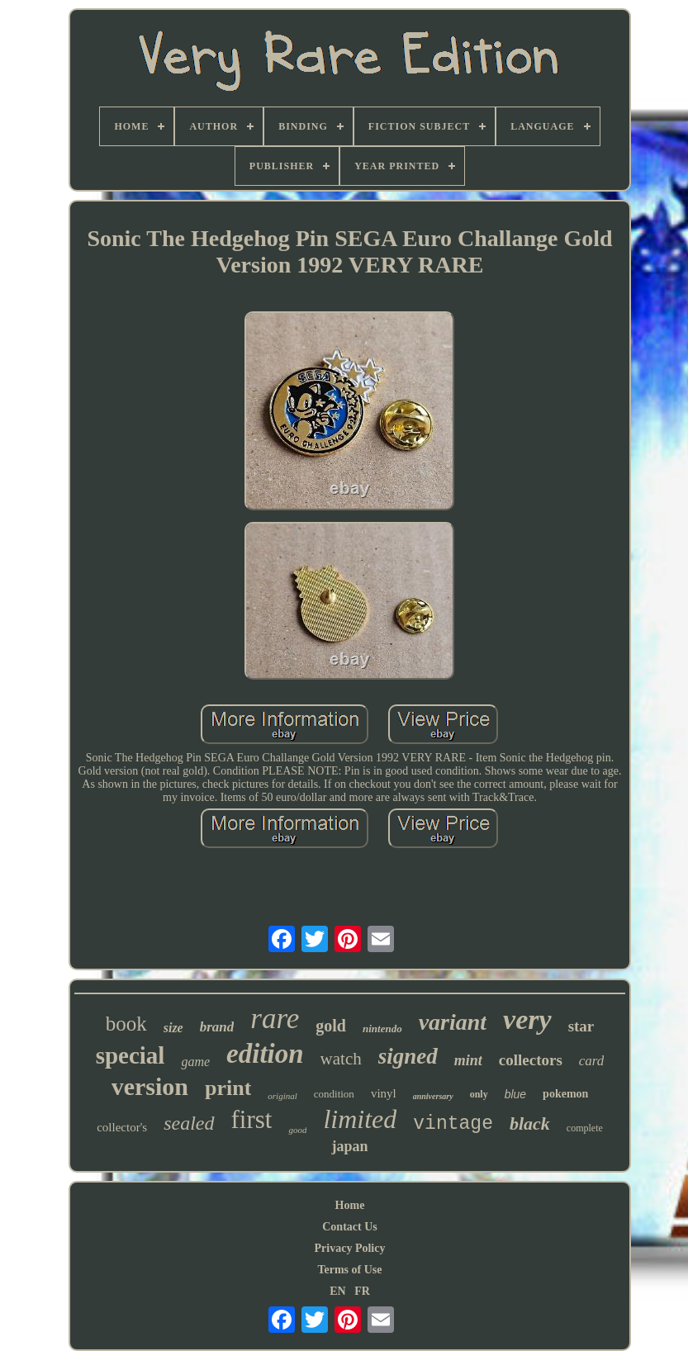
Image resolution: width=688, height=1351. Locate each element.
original (282, 1096)
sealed (189, 1123)
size (173, 1028)
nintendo (382, 1028)
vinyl (383, 1093)
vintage (453, 1124)
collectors (530, 1060)
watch (341, 1059)
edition (265, 1054)
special (130, 1055)
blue (515, 1094)
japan (349, 1146)
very (527, 1019)
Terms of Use (349, 1269)
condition (334, 1094)
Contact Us (349, 1227)
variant (452, 1022)
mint (468, 1060)
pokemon (565, 1094)
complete (585, 1128)
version (150, 1086)
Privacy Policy (350, 1248)
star (581, 1026)
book (126, 1023)
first (252, 1119)
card (592, 1061)
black (530, 1123)
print (228, 1088)
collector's (122, 1127)
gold (331, 1026)
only (479, 1094)
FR (362, 1291)
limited (359, 1119)
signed (408, 1056)
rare (274, 1019)
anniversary (433, 1096)
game (195, 1062)
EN (337, 1291)
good (297, 1130)
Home (350, 1205)
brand (217, 1027)
